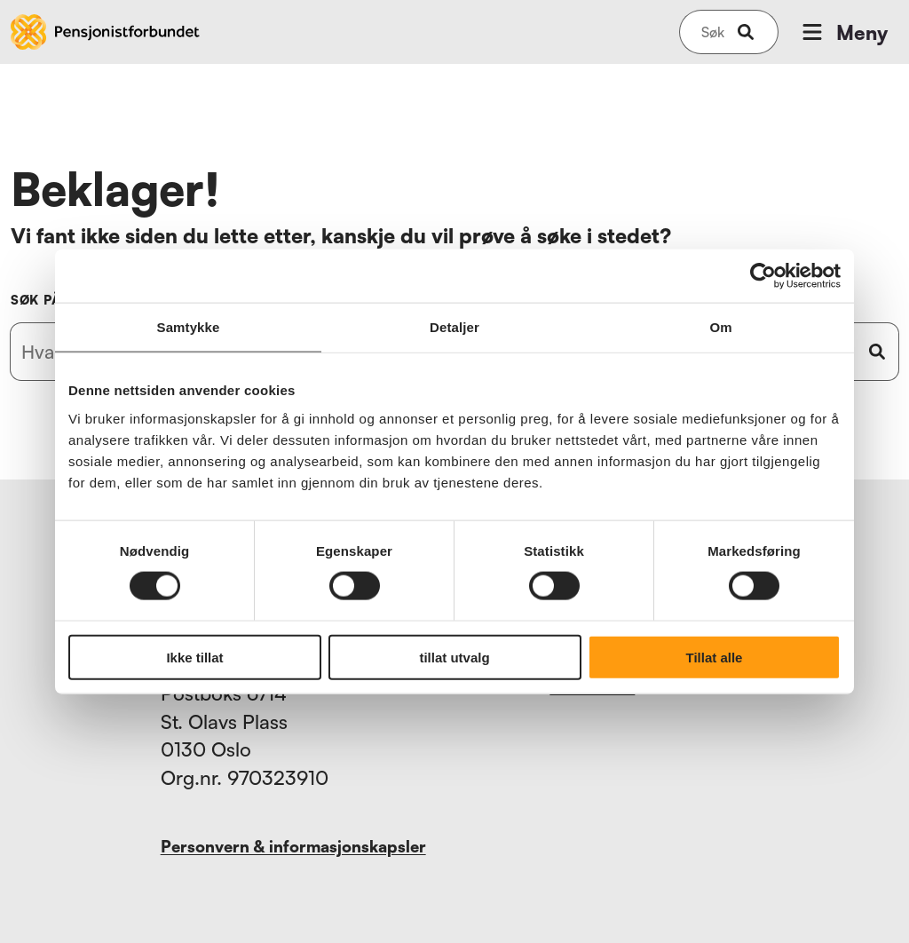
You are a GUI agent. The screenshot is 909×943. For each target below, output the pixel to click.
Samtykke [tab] (188, 327)
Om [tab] (720, 327)
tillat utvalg (454, 656)
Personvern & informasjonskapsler (293, 846)
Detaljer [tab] (454, 327)
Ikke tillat (194, 656)
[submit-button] (745, 32)
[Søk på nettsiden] (712, 32)
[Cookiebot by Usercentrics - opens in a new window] (763, 276)
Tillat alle (714, 656)
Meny (843, 32)
